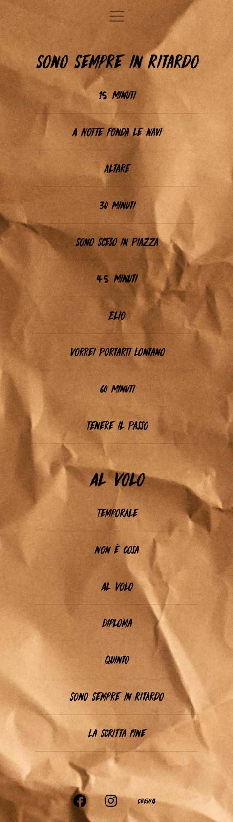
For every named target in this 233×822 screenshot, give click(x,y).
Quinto (116, 659)
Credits (146, 801)
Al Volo (116, 586)
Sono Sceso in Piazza (116, 242)
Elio (116, 315)
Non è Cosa (116, 549)
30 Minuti (116, 205)
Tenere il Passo (116, 425)
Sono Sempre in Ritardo (116, 696)
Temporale (116, 513)
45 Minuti (116, 278)
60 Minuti (116, 388)
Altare (116, 168)
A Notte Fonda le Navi (116, 131)
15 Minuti (116, 95)
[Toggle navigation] (116, 16)
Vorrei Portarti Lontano (116, 352)
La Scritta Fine (116, 733)
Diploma (116, 623)
